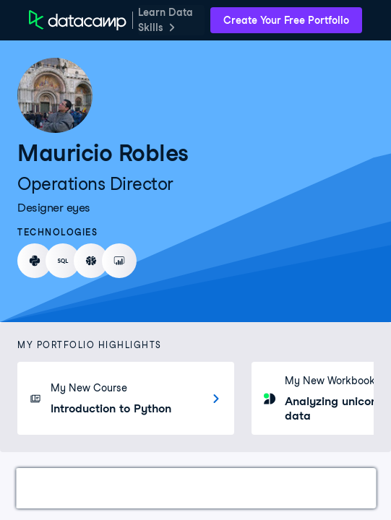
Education (260, 488)
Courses (105, 488)
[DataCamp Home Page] (77, 20)
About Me (337, 488)
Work (46, 488)
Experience (180, 488)
